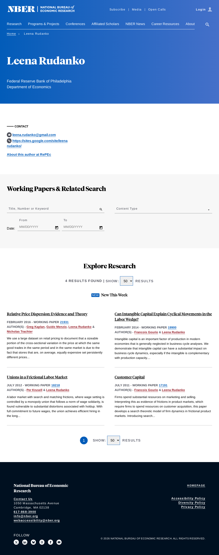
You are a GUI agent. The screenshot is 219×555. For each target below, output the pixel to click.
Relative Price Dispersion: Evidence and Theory (47, 313)
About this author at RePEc (29, 154)
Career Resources (165, 24)
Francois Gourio (146, 332)
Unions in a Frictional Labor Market (37, 377)
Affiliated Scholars (105, 24)
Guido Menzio (56, 326)
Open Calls (157, 9)
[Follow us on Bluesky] (33, 542)
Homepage (196, 485)
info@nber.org (26, 516)
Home (11, 33)
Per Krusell (34, 390)
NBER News (135, 24)
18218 (55, 385)
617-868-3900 (25, 511)
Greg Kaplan (36, 326)
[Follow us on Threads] (41, 542)
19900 (172, 327)
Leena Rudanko (80, 326)
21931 (64, 322)
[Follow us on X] (16, 542)
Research (14, 24)
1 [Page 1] (84, 440)
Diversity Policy (191, 502)
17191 (163, 385)
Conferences (75, 24)
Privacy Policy (193, 507)
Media (137, 9)
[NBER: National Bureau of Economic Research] (44, 11)
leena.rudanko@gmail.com (34, 135)
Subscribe (117, 9)
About (190, 24)
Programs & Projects (43, 24)
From (27, 220)
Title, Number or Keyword (29, 208)
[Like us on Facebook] (50, 542)
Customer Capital (130, 377)
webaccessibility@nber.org (37, 520)
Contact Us (23, 499)
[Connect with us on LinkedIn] (24, 542)
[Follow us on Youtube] (59, 542)
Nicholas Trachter (20, 331)
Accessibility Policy (188, 498)
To (69, 220)
